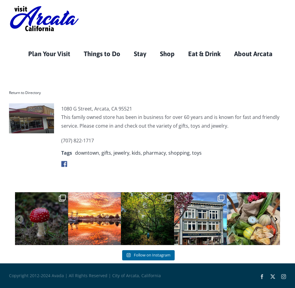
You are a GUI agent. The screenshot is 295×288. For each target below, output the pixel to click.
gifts (106, 153)
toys (197, 153)
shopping (179, 153)
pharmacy (154, 153)
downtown (87, 153)
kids (136, 153)
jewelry (121, 153)
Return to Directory (25, 92)
